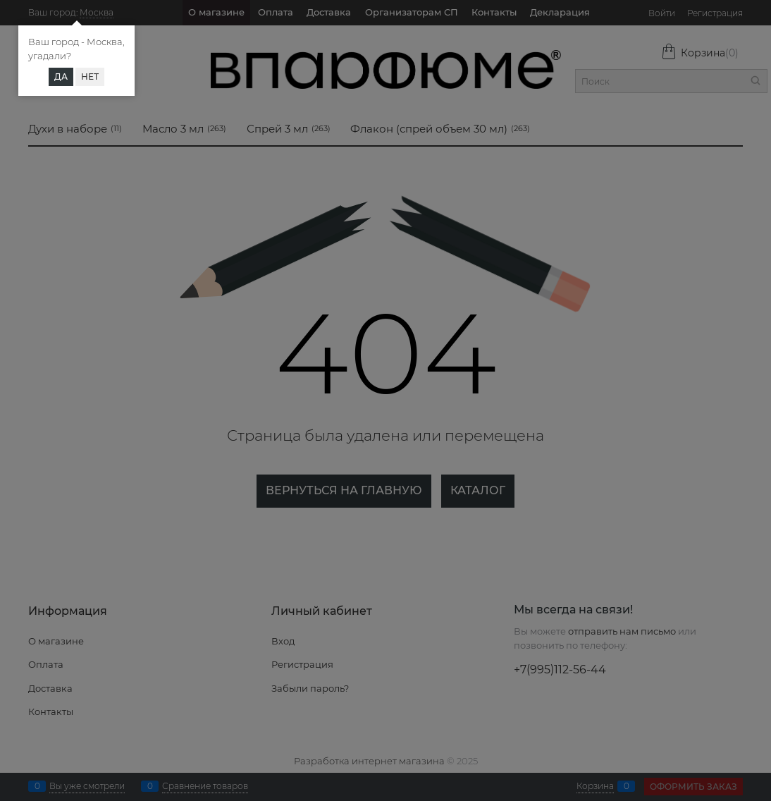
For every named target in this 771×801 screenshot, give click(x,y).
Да (61, 76)
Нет (90, 76)
